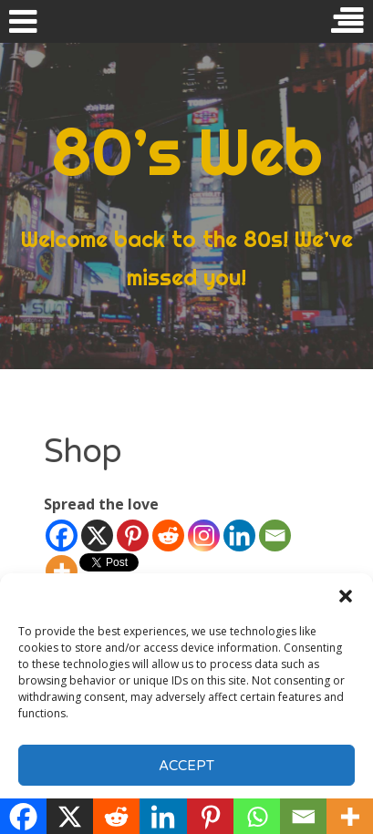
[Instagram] (204, 535)
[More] (62, 571)
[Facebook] (62, 535)
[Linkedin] (239, 535)
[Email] (275, 535)
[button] (346, 596)
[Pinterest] (133, 535)
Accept (186, 765)
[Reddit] (168, 535)
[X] (97, 535)
